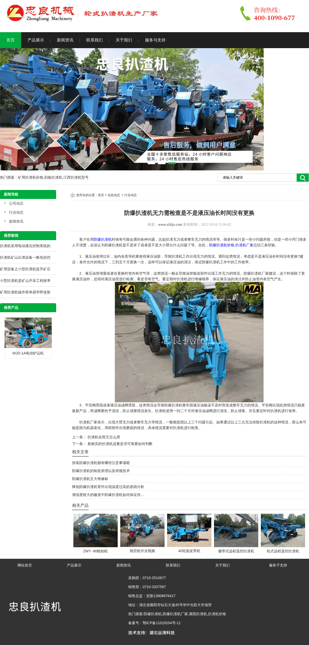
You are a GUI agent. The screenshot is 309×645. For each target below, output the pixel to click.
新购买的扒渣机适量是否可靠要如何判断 (119, 444)
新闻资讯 (65, 40)
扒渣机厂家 (244, 245)
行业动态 (16, 212)
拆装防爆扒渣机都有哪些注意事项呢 (101, 463)
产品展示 (36, 40)
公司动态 (16, 203)
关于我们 (124, 40)
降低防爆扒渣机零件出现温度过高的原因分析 (108, 487)
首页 (10, 40)
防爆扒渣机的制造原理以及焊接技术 (101, 471)
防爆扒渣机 (103, 239)
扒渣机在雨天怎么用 (103, 437)
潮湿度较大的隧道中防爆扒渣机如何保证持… (108, 495)
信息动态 (114, 195)
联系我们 (94, 40)
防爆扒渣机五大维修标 (90, 479)
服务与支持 (155, 40)
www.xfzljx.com (170, 224)
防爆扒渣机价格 (221, 245)
